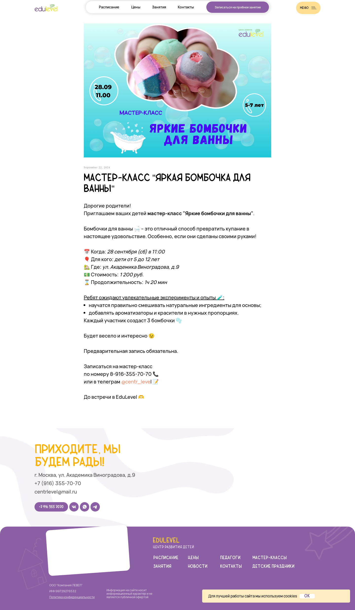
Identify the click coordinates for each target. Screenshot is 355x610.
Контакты (186, 7)
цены (193, 558)
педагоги (230, 558)
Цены (135, 7)
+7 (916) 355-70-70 (58, 483)
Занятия (159, 7)
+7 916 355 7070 (51, 507)
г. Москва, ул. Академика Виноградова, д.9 (85, 475)
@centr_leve (135, 381)
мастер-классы (269, 558)
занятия (162, 567)
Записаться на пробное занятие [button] (238, 7)
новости (197, 567)
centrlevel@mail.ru (56, 491)
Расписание (109, 7)
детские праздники (273, 567)
